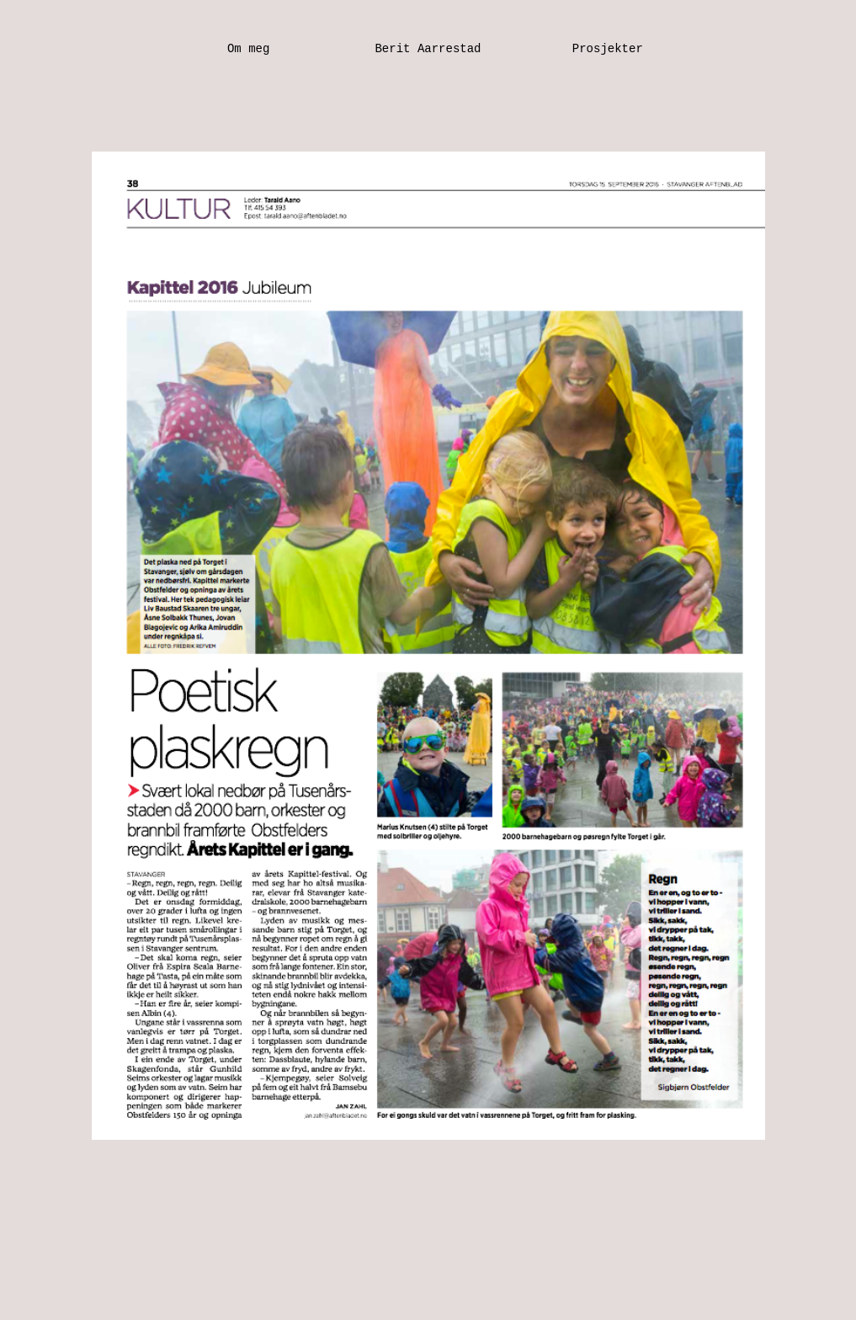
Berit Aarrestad (428, 49)
